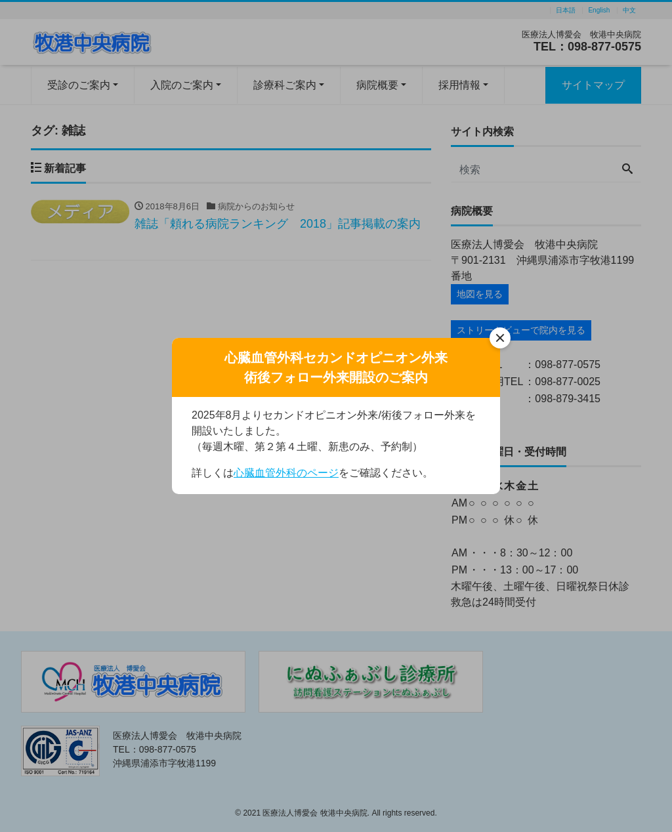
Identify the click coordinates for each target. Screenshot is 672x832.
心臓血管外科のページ (286, 472)
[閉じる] (500, 337)
